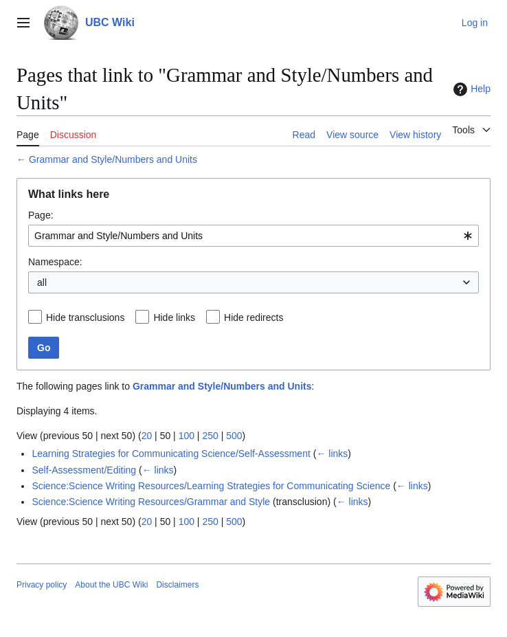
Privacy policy (41, 585)
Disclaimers (177, 585)
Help (470, 89)
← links (332, 453)
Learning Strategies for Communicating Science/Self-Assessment (171, 453)
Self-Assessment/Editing (84, 470)
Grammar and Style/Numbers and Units (113, 159)
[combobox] (253, 236)
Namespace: (55, 261)
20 (147, 435)
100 (186, 435)
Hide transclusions (85, 317)
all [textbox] (42, 282)
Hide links (174, 317)
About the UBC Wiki (111, 585)
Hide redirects (253, 317)
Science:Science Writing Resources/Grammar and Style (151, 501)
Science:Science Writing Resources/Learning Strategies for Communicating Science (211, 485)
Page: (41, 215)
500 (234, 435)
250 (210, 435)
